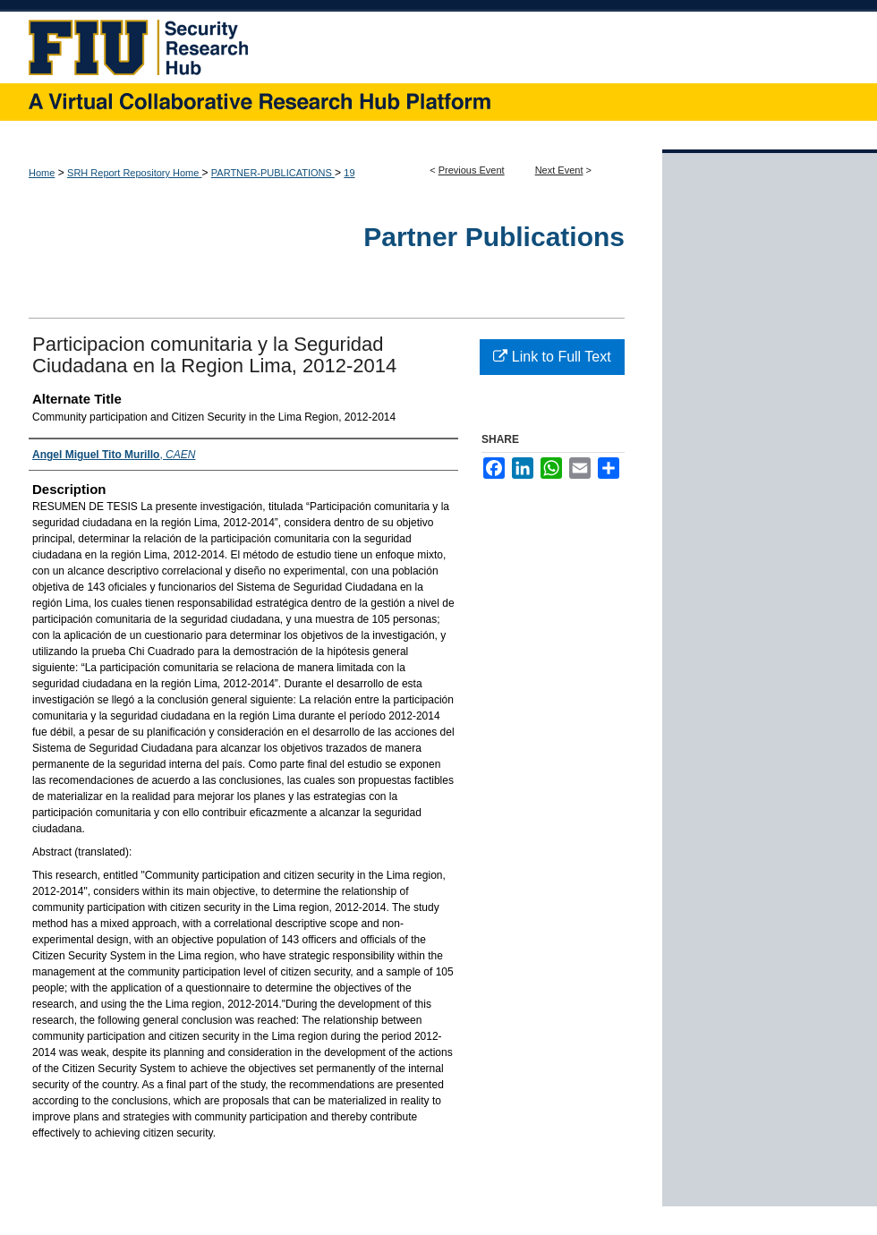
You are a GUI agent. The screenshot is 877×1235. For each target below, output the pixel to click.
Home (42, 172)
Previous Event (471, 170)
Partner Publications (494, 236)
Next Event (559, 170)
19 (349, 172)
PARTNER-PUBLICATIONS (273, 172)
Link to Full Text (551, 356)
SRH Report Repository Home (134, 172)
